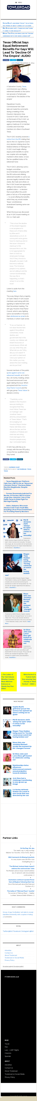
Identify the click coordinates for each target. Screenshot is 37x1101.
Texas (24, 86)
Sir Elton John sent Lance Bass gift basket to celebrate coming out (27, 636)
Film (6, 1047)
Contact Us (9, 953)
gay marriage (21, 469)
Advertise (8, 950)
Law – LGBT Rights (12, 1050)
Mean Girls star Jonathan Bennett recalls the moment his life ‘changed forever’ (22, 745)
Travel (7, 1044)
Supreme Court (14, 467)
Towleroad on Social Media (14, 958)
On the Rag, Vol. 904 (27, 848)
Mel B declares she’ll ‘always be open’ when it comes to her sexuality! (27, 527)
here (14, 291)
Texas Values (22, 390)
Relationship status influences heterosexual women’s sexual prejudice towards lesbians (22, 769)
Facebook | (17, 931)
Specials (8, 1056)
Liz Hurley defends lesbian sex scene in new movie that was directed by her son (21, 792)
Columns (8, 1053)
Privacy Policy (9, 960)
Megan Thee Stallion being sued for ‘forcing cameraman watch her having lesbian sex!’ (22, 734)
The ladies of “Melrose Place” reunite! (20, 891)
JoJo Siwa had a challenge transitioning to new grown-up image (22, 781)
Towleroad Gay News (18, 7)
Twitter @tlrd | (8, 931)
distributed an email (17, 316)
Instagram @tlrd (27, 931)
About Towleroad (11, 955)
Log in (25, 1096)
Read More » (17, 547)
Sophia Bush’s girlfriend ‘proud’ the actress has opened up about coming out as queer (22, 710)
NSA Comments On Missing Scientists (21, 857)
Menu (20, 2)
